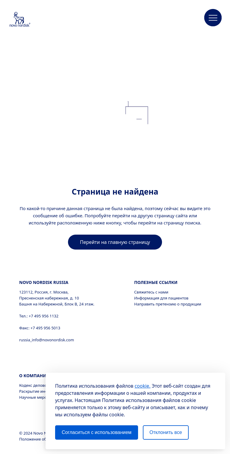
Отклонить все (165, 432)
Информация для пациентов (161, 298)
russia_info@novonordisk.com (46, 340)
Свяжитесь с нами (151, 292)
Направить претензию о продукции (167, 304)
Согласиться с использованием (96, 432)
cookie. (142, 386)
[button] (213, 18)
